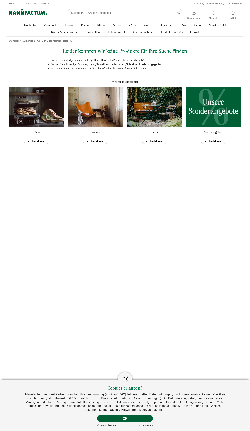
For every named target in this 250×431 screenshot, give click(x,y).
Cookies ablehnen (107, 425)
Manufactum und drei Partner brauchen (52, 394)
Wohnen (96, 132)
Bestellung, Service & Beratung (217, 3)
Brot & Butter (31, 3)
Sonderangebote (213, 132)
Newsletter (46, 3)
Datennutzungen (160, 394)
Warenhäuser (15, 3)
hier (174, 406)
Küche (36, 132)
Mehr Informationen (141, 425)
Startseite (14, 40)
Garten (155, 132)
